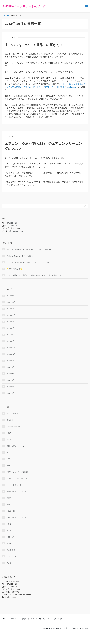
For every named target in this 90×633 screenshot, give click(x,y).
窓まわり (10, 530)
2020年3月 (10, 380)
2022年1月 (10, 309)
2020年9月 (10, 361)
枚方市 (9, 452)
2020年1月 (10, 393)
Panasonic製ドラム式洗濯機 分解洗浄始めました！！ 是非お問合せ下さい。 (36, 275)
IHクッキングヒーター (15, 485)
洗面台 (9, 504)
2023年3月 (10, 296)
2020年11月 (11, 348)
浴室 (8, 459)
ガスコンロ (11, 511)
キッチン (10, 439)
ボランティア (11, 556)
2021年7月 (10, 335)
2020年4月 (10, 374)
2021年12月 (11, 315)
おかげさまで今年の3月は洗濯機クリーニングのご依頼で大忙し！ (31, 249)
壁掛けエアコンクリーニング (17, 446)
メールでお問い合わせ (55, 619)
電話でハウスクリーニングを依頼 (33, 619)
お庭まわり (11, 537)
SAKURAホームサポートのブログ (24, 6)
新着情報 (10, 420)
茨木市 (9, 498)
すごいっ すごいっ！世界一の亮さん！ (34, 45)
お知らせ (10, 433)
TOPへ (4, 619)
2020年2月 (10, 387)
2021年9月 (10, 322)
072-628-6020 (12, 223)
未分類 (9, 563)
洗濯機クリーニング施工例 (16, 491)
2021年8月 (10, 328)
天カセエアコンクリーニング (17, 478)
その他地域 (11, 550)
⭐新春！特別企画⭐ (14, 269)
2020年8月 (10, 367)
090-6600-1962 (12, 226)
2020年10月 (11, 354)
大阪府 (9, 543)
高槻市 (9, 465)
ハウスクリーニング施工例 (16, 517)
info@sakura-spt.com (16, 231)
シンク (9, 524)
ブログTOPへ (14, 619)
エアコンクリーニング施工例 (17, 472)
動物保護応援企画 (13, 426)
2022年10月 (11, 302)
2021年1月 (10, 341)
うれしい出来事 (12, 413)
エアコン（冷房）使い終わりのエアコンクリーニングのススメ (29, 262)
